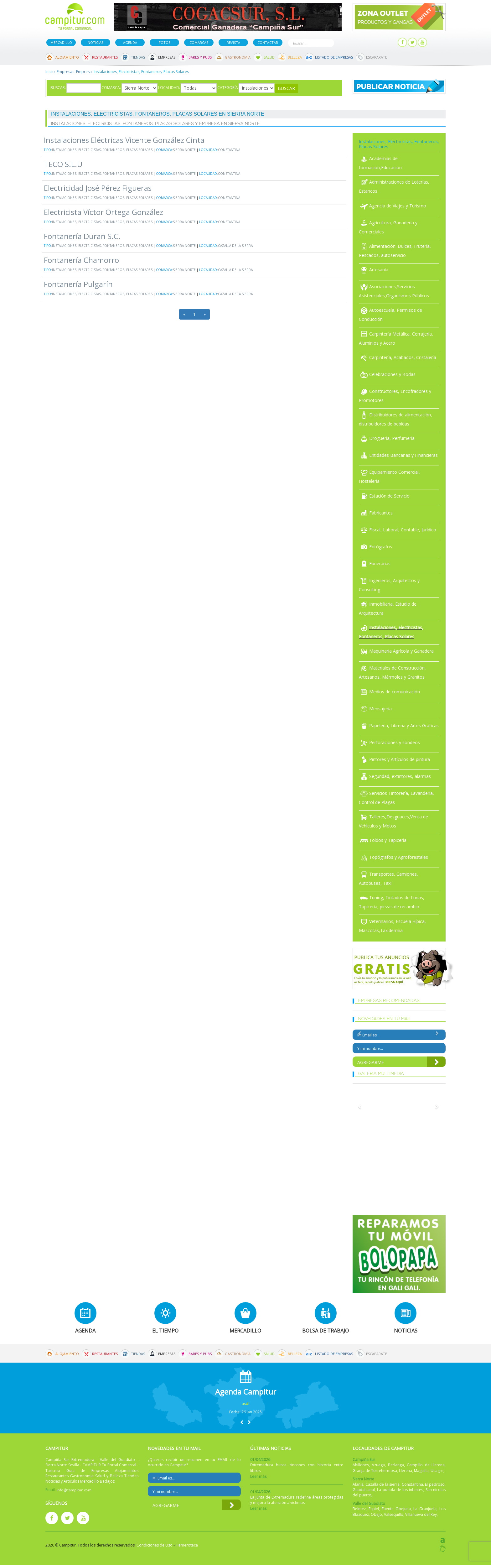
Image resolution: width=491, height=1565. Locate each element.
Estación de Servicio (384, 496)
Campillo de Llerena (426, 1465)
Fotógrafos (375, 547)
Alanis (358, 1484)
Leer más (258, 1476)
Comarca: (111, 87)
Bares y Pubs (200, 57)
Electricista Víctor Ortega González (103, 212)
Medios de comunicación (389, 692)
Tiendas (138, 57)
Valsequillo (393, 1514)
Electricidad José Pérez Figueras (98, 188)
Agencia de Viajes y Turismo (392, 206)
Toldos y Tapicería (382, 840)
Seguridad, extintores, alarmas (395, 776)
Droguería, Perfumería (387, 438)
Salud (269, 57)
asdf (246, 1403)
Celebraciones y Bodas (387, 374)
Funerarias (374, 563)
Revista (233, 42)
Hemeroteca (187, 1545)
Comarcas (198, 42)
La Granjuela (425, 1508)
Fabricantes (376, 513)
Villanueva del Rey (421, 1514)
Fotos (164, 42)
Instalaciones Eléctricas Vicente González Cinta (124, 140)
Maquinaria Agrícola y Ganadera (396, 651)
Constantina (229, 150)
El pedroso (435, 1484)
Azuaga (378, 1465)
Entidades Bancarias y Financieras (398, 455)
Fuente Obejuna (396, 1508)
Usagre (437, 1470)
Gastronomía (238, 57)
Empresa (84, 71)
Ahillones (361, 1465)
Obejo (376, 1514)
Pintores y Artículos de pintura (394, 759)
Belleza (295, 57)
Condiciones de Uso (155, 1545)
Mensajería (375, 709)
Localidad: (169, 87)
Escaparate (376, 57)
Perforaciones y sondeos (389, 742)
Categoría (227, 87)
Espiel (374, 1508)
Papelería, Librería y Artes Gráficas (399, 725)
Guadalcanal (364, 1489)
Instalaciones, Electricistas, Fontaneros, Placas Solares (102, 150)
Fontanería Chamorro (81, 260)
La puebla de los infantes (400, 1489)
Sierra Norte (184, 150)
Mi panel (383, 42)
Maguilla (421, 1470)
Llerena (405, 1470)
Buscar (328, 42)
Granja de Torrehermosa (375, 1470)
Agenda (130, 42)
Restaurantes (105, 57)
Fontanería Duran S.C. (82, 236)
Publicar (353, 42)
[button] (242, 1422)
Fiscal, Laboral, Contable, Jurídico (397, 530)
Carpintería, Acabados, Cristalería (397, 357)
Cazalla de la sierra (235, 245)
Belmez (359, 1508)
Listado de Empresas (334, 57)
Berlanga (396, 1465)
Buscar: (58, 87)
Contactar (267, 42)
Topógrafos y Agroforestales (393, 857)
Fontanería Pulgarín (78, 284)
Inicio (50, 71)
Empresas (166, 57)
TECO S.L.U (63, 164)
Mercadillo (61, 42)
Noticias (95, 42)
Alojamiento (67, 57)
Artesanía (373, 270)
